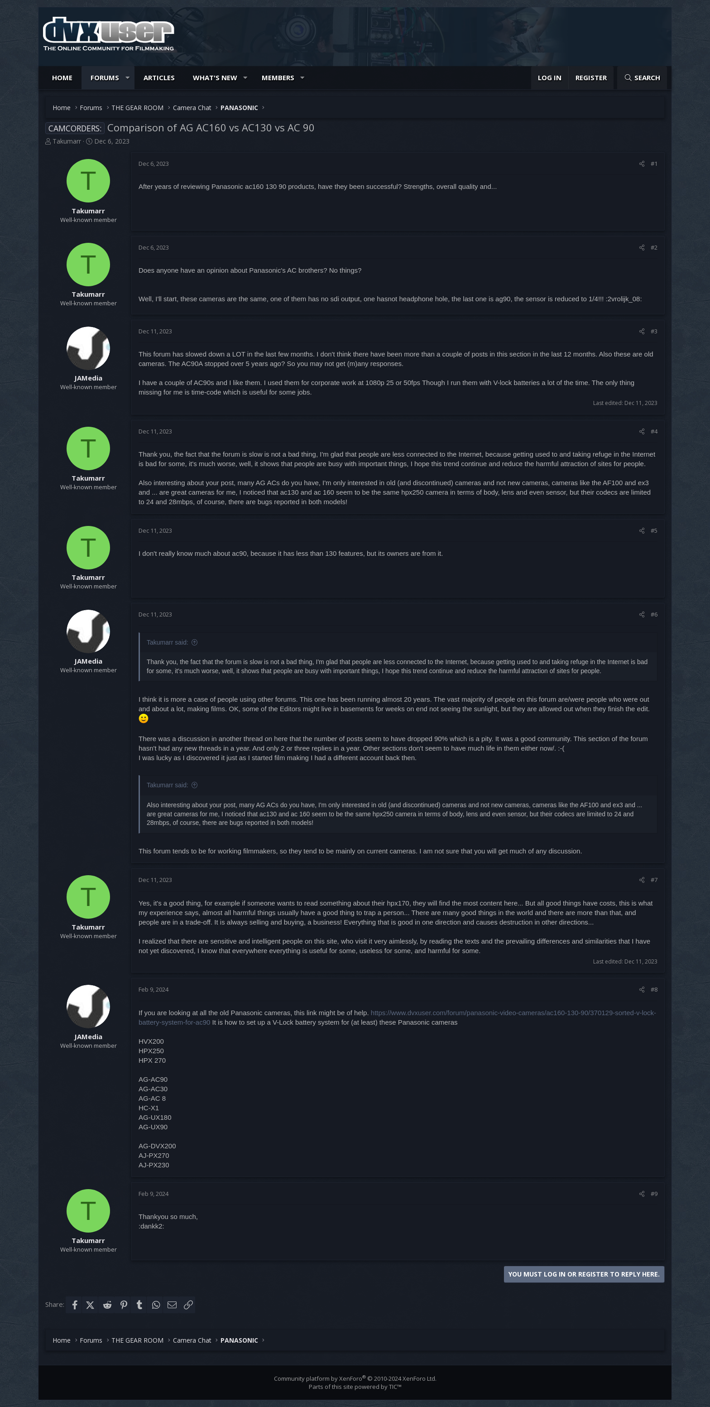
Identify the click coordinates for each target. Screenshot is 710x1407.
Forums (105, 77)
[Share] (642, 163)
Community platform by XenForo (355, 1378)
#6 (654, 614)
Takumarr (67, 141)
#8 (654, 989)
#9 (654, 1194)
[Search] (642, 77)
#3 (654, 331)
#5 (654, 530)
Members (278, 77)
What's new (215, 77)
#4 (654, 431)
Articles (159, 77)
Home (62, 77)
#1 (654, 163)
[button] (127, 77)
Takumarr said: (167, 642)
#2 (654, 247)
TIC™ (395, 1387)
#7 (654, 880)
